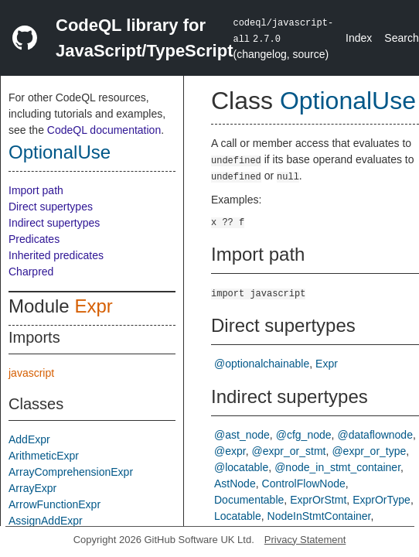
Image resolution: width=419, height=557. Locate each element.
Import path (36, 190)
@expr (230, 451)
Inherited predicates (56, 255)
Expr (93, 306)
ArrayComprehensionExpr (71, 472)
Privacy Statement (305, 539)
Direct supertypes (51, 206)
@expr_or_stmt (289, 451)
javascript (31, 373)
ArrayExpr (32, 488)
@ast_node (242, 435)
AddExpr (29, 439)
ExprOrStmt (318, 500)
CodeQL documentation (104, 130)
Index (359, 38)
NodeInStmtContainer (319, 516)
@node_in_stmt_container (337, 467)
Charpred (31, 271)
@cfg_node (304, 435)
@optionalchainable (261, 363)
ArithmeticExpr (44, 455)
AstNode (235, 483)
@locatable (241, 467)
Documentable (249, 500)
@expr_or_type (369, 451)
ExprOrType (381, 500)
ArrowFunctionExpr (54, 504)
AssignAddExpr (46, 520)
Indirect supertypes (54, 223)
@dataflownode (375, 435)
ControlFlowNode (304, 483)
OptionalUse (60, 152)
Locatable (237, 516)
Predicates (34, 239)
